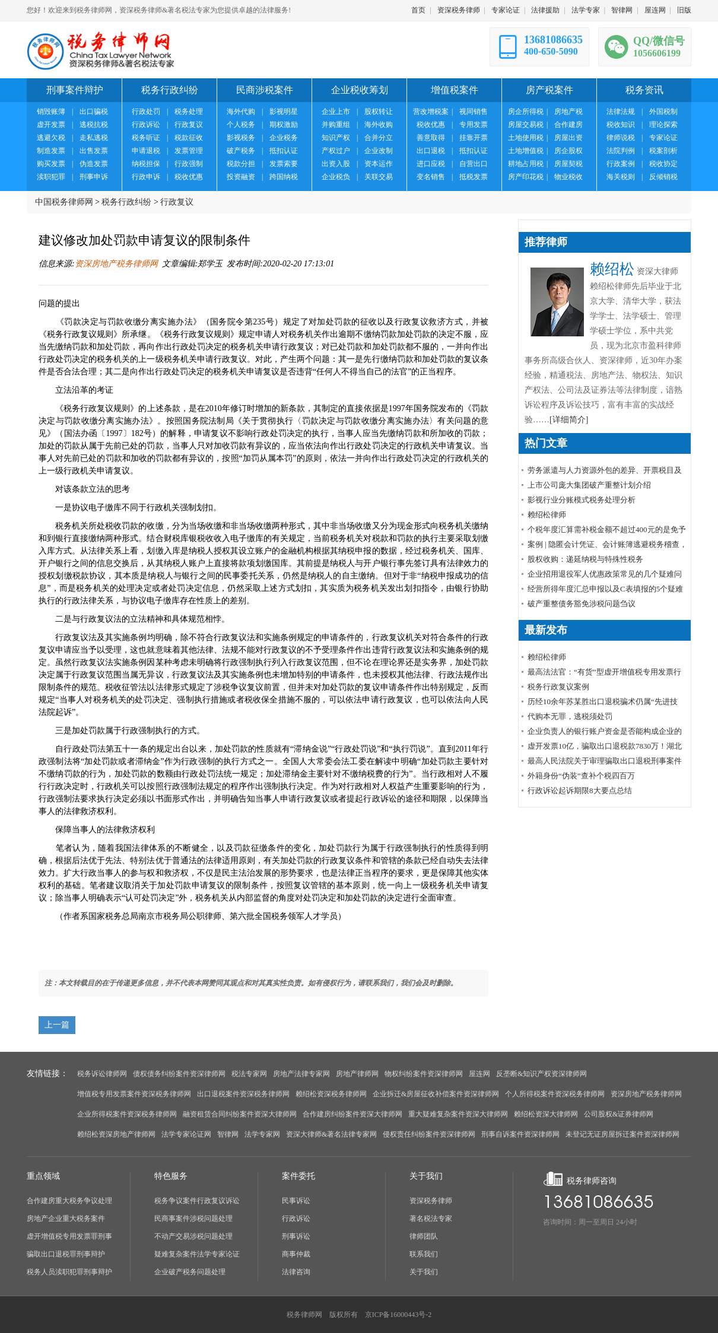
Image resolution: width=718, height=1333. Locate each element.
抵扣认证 (283, 151)
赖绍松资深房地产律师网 (116, 1134)
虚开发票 (51, 124)
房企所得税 (526, 111)
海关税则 (620, 177)
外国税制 (663, 111)
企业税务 (283, 137)
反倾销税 (663, 177)
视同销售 (473, 111)
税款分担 (241, 164)
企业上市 (336, 111)
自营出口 (473, 164)
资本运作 (378, 164)
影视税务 (241, 137)
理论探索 (663, 124)
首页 (418, 10)
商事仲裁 (296, 1254)
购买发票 (51, 164)
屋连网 (655, 10)
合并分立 (378, 137)
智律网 (622, 10)
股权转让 (378, 111)
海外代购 (241, 111)
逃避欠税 (51, 137)
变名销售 (431, 177)
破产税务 (241, 151)
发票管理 (188, 151)
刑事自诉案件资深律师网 (520, 1134)
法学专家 (585, 10)
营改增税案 (431, 111)
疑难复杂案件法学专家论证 (197, 1254)
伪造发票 (94, 164)
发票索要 (283, 164)
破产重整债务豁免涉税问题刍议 (582, 603)
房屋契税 (568, 164)
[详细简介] (568, 419)
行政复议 (188, 124)
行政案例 (620, 164)
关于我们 (423, 1272)
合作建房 (568, 124)
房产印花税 (526, 177)
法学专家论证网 (186, 1134)
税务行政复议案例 (558, 686)
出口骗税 (94, 111)
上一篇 (57, 1024)
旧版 (684, 10)
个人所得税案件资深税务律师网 (555, 1094)
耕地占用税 (526, 164)
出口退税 (431, 151)
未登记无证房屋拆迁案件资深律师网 (622, 1134)
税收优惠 (188, 177)
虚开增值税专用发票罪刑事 (69, 1236)
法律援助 (545, 10)
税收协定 (663, 164)
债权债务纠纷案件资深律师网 (179, 1074)
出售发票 (94, 151)
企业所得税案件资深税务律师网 (127, 1114)
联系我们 (423, 1254)
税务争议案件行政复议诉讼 (197, 1201)
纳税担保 (146, 164)
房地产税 (568, 111)
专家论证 (505, 10)
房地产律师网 (357, 1074)
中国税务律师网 (64, 202)
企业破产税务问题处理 (189, 1272)
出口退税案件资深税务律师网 (243, 1094)
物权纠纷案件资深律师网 (424, 1074)
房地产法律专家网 (301, 1074)
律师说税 (620, 137)
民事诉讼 (296, 1201)
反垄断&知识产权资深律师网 (541, 1074)
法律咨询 (296, 1272)
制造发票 (51, 151)
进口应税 (431, 164)
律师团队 (423, 1236)
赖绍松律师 (547, 514)
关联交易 (378, 177)
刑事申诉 (94, 177)
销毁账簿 (51, 111)
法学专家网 (262, 1134)
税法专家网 (249, 1074)
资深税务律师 (458, 10)
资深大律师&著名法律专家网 (331, 1134)
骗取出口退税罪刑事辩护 (66, 1254)
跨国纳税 (283, 177)
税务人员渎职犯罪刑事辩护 (69, 1272)
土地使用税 (526, 137)
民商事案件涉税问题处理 (193, 1218)
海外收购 (378, 124)
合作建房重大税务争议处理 (69, 1201)
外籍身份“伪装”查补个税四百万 (581, 775)
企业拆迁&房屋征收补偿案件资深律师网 (436, 1094)
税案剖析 (663, 151)
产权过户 (336, 151)
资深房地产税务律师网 (116, 263)
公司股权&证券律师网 (618, 1114)
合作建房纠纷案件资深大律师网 (352, 1114)
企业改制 (378, 151)
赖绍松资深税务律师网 (331, 1094)
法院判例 (620, 151)
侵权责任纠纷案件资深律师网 (429, 1134)
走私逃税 (94, 137)
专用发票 (473, 124)
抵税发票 (473, 177)
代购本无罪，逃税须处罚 (570, 716)
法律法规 (620, 111)
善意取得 (431, 137)
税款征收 (188, 137)
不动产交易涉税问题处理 (193, 1236)
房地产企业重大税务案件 (66, 1218)
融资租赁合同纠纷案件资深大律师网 (240, 1114)
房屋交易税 (526, 124)
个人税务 (241, 124)
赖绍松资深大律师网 (546, 1114)
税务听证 (146, 137)
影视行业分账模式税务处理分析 (582, 499)
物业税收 (568, 177)
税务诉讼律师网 (102, 1074)
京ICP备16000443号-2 (398, 1314)
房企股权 (568, 151)
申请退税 (146, 151)
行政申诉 (146, 177)
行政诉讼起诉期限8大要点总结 (580, 790)
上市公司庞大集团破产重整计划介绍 (589, 485)
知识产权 (336, 137)
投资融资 (241, 177)
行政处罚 (146, 111)
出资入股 (336, 164)
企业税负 (336, 177)
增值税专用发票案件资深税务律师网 (134, 1094)
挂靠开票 (473, 137)
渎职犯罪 (51, 177)
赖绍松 (612, 269)
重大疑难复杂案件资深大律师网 (458, 1114)
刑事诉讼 (296, 1236)
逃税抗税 (94, 124)
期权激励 (283, 124)
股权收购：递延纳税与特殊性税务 (585, 559)
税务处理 (188, 111)
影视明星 (283, 111)
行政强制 (188, 164)
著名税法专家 (430, 1218)
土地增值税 (526, 151)
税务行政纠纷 (126, 202)
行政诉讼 (146, 124)
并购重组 (336, 124)
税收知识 (620, 124)
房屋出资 (568, 137)
